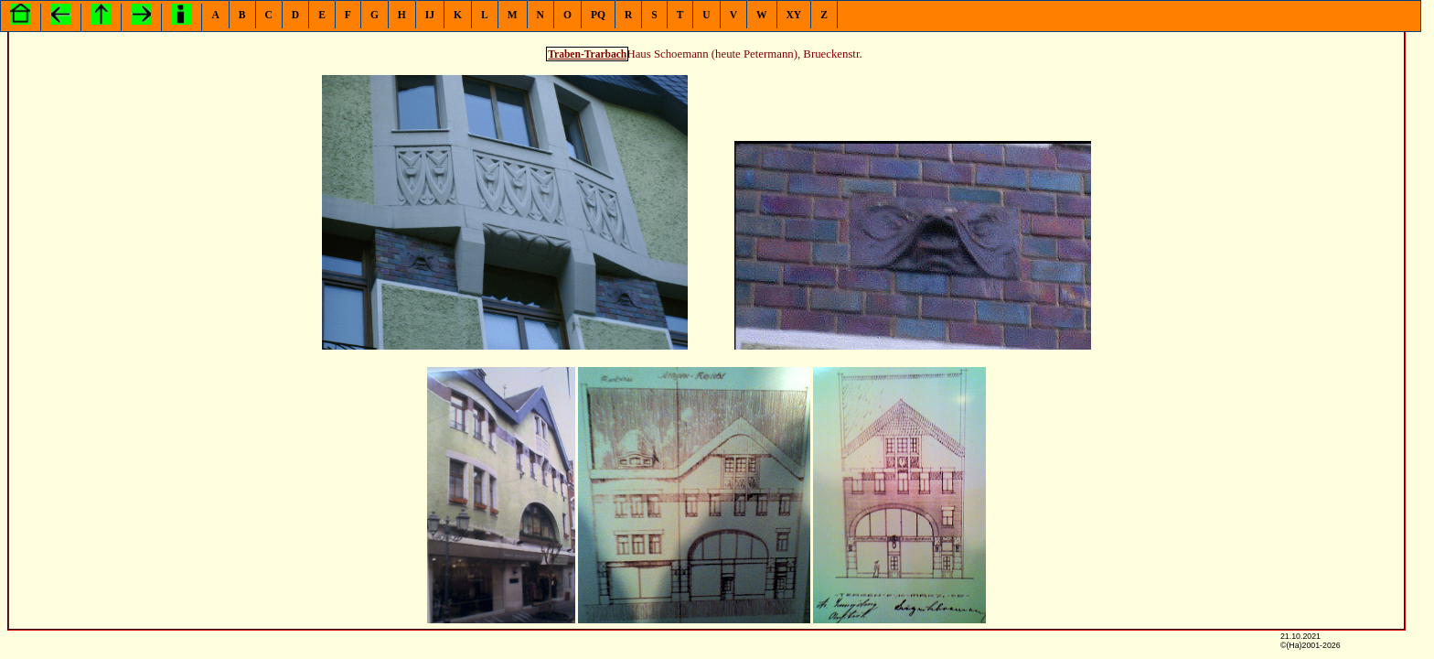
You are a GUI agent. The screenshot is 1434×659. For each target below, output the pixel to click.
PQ (598, 14)
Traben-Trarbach (587, 54)
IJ (429, 14)
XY (794, 14)
